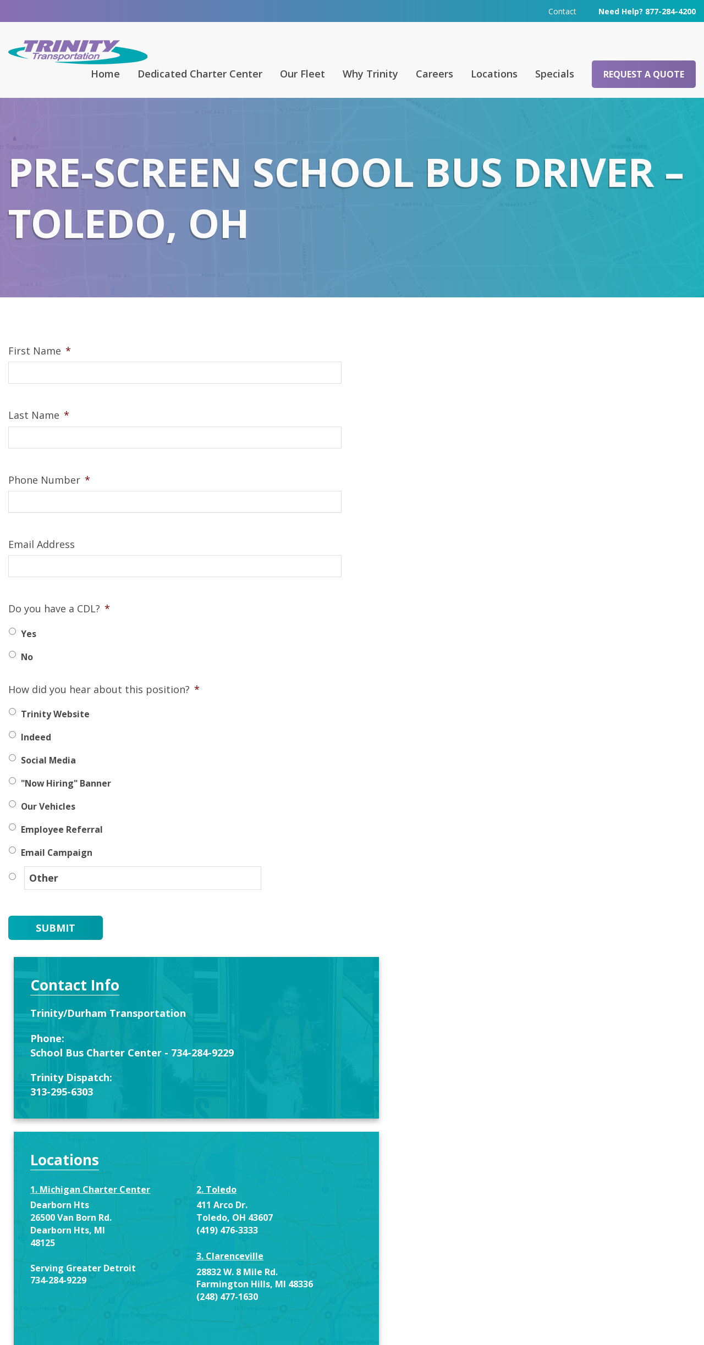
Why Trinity (370, 73)
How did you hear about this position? (104, 707)
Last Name (38, 433)
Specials (554, 73)
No (27, 675)
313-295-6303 (522, 494)
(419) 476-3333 (616, 633)
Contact (562, 10)
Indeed (36, 755)
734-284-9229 (519, 707)
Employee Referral (62, 848)
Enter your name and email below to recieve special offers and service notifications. (570, 859)
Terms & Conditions (491, 1320)
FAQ (225, 1193)
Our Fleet (302, 73)
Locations (494, 73)
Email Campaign (56, 871)
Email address (522, 1000)
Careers (434, 73)
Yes (28, 652)
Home (105, 73)
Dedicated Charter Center (200, 73)
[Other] (126, 895)
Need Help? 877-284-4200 (647, 10)
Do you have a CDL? (59, 627)
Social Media (48, 778)
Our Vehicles (48, 824)
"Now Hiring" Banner (66, 801)
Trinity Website (55, 732)
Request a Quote (643, 74)
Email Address (41, 562)
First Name (39, 369)
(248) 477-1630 (616, 712)
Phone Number (49, 497)
